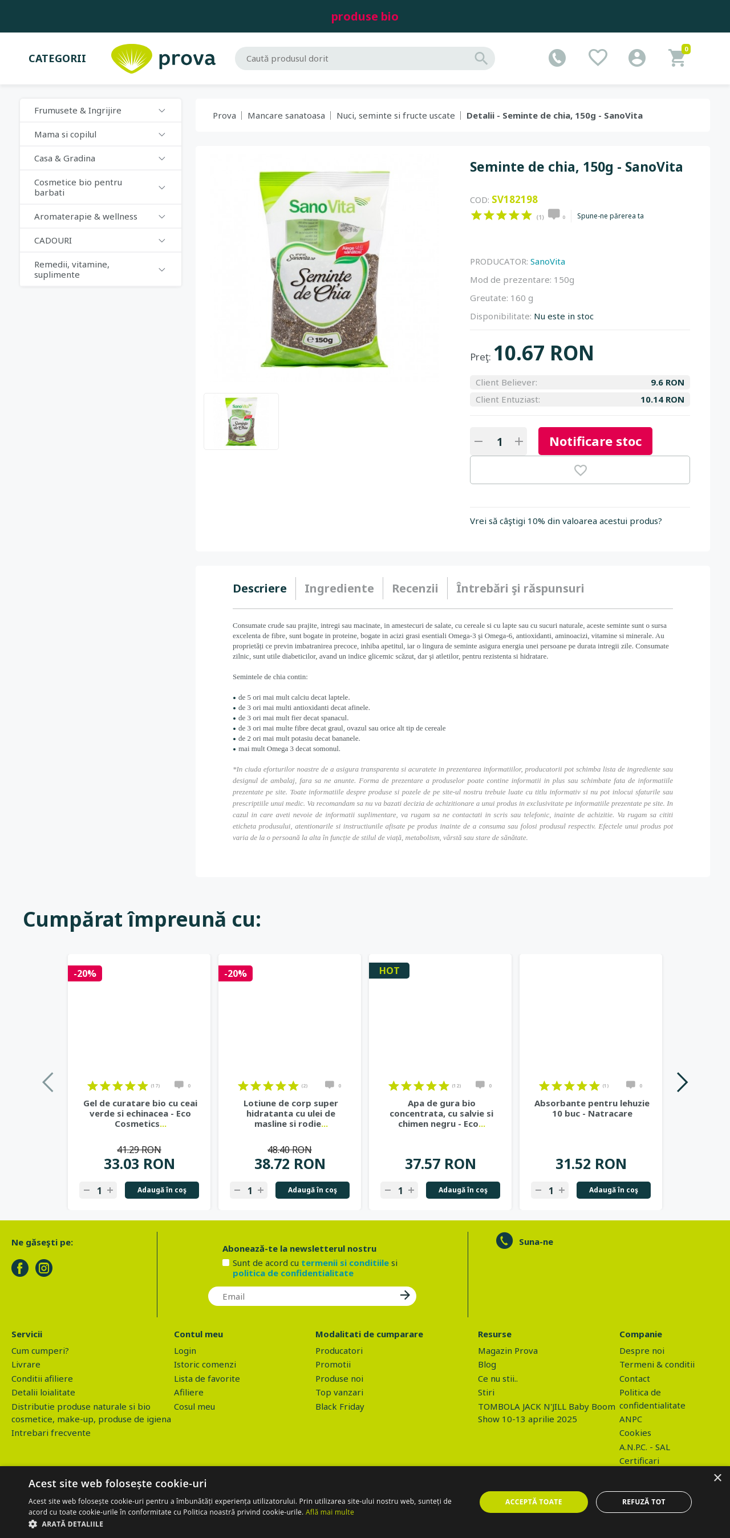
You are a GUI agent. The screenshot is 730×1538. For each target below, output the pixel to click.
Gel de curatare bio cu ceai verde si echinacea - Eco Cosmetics (140, 1113)
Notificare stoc (595, 440)
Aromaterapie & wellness (85, 216)
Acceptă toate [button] (533, 1502)
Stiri (486, 1392)
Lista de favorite (207, 1378)
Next (682, 1082)
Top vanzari (339, 1392)
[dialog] (365, 1502)
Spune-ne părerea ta (610, 216)
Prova (224, 115)
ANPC (630, 1419)
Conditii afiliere (42, 1378)
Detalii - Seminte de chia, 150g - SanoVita (555, 115)
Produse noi (339, 1378)
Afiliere (189, 1392)
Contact (634, 1378)
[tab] (264, 588)
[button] (246, 1523)
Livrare (25, 1364)
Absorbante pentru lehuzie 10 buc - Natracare (592, 1108)
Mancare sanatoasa (286, 115)
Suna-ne (536, 1241)
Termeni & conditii (657, 1364)
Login (185, 1350)
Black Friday (339, 1406)
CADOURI (53, 240)
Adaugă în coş (161, 1190)
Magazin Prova (508, 1350)
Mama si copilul (65, 134)
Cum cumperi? (40, 1350)
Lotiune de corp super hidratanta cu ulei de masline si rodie (291, 1113)
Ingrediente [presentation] (339, 588)
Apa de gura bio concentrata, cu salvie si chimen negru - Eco (441, 1113)
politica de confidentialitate (293, 1273)
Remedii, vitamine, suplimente (72, 269)
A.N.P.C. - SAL (644, 1446)
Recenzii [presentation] (415, 588)
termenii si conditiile (345, 1262)
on (476, 215)
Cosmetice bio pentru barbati (78, 187)
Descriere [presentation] (260, 588)
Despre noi (641, 1350)
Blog (487, 1364)
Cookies (635, 1432)
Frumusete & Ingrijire (77, 110)
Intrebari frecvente (51, 1432)
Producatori (339, 1350)
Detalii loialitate (43, 1392)
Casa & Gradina (64, 158)
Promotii (333, 1364)
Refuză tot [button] (644, 1502)
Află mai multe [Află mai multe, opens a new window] (330, 1512)
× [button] (717, 1478)
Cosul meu (194, 1406)
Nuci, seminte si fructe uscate (395, 115)
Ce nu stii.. (498, 1378)
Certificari (639, 1460)
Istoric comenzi (205, 1364)
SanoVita (547, 261)
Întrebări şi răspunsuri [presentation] (520, 588)
